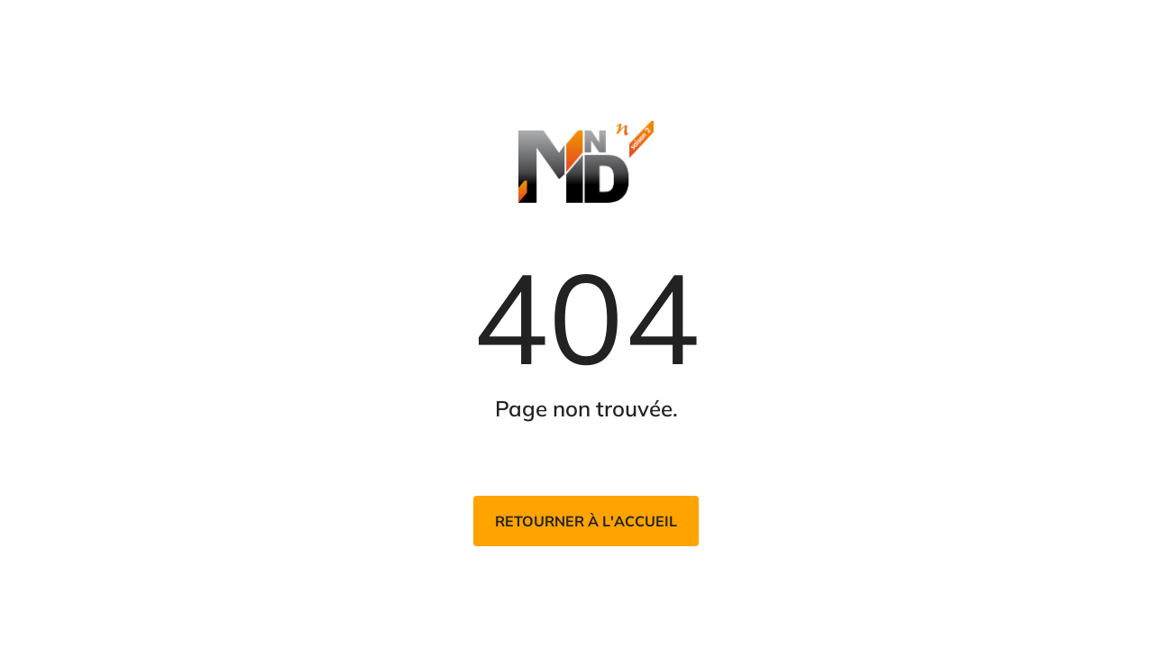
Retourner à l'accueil (586, 521)
